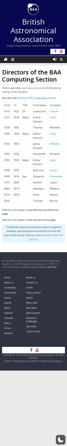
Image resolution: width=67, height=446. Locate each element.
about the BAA (51, 235)
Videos (7, 323)
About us (8, 282)
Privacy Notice (33, 292)
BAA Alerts (31, 307)
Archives (8, 333)
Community (10, 287)
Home (7, 277)
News (7, 307)
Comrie (54, 111)
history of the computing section (36, 97)
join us (33, 239)
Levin (53, 117)
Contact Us (31, 282)
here (10, 209)
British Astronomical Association (33, 30)
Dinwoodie (56, 176)
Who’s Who (32, 302)
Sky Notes (31, 326)
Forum (7, 328)
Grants (29, 287)
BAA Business (33, 312)
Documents (10, 292)
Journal (7, 302)
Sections (8, 312)
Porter (53, 170)
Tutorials (8, 317)
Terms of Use (33, 331)
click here (51, 266)
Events (7, 297)
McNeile (54, 144)
